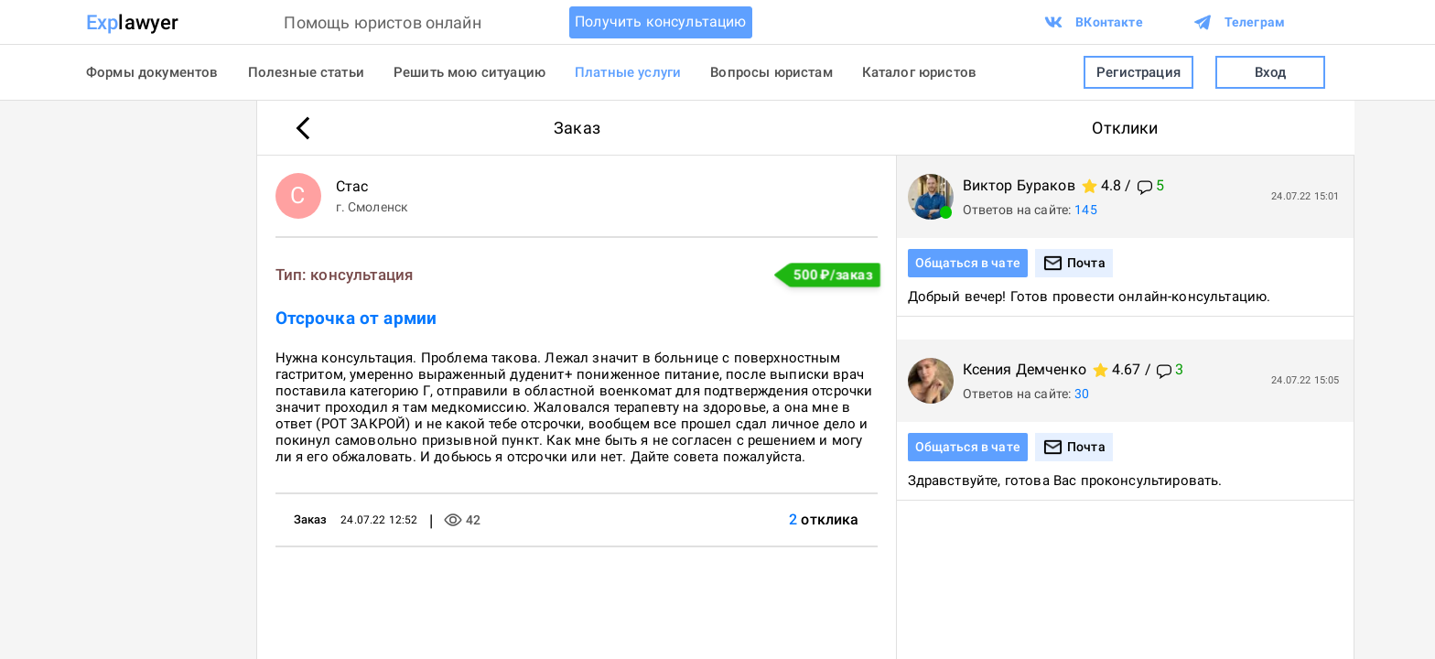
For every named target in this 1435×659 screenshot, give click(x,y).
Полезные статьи (306, 72)
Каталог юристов (919, 72)
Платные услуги (628, 72)
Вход (1270, 73)
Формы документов (152, 72)
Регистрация (1138, 73)
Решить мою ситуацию (469, 72)
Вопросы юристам (771, 72)
